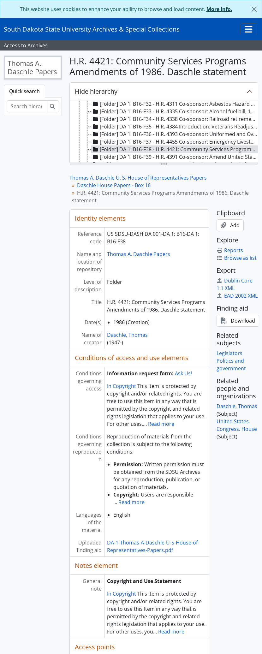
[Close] (254, 9)
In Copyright (121, 386)
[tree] (164, 132)
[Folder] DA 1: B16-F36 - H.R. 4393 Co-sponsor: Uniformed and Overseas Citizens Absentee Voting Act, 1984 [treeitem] (175, 134)
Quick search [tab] (24, 91)
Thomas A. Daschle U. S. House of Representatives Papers (138, 177)
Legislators (229, 353)
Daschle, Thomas (127, 334)
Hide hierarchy (96, 91)
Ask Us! (183, 373)
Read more (161, 423)
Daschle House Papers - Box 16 (114, 185)
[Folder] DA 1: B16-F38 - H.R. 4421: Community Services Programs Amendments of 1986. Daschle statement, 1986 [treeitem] (175, 149)
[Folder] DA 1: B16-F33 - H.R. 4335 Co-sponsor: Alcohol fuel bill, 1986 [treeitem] (175, 111)
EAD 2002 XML (237, 295)
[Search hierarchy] (26, 106)
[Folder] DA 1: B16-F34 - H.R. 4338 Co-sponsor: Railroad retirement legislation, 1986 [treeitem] (175, 119)
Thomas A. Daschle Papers (138, 254)
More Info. (219, 9)
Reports (230, 250)
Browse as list (237, 257)
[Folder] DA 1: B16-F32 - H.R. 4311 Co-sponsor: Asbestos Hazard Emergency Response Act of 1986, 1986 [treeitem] (175, 104)
